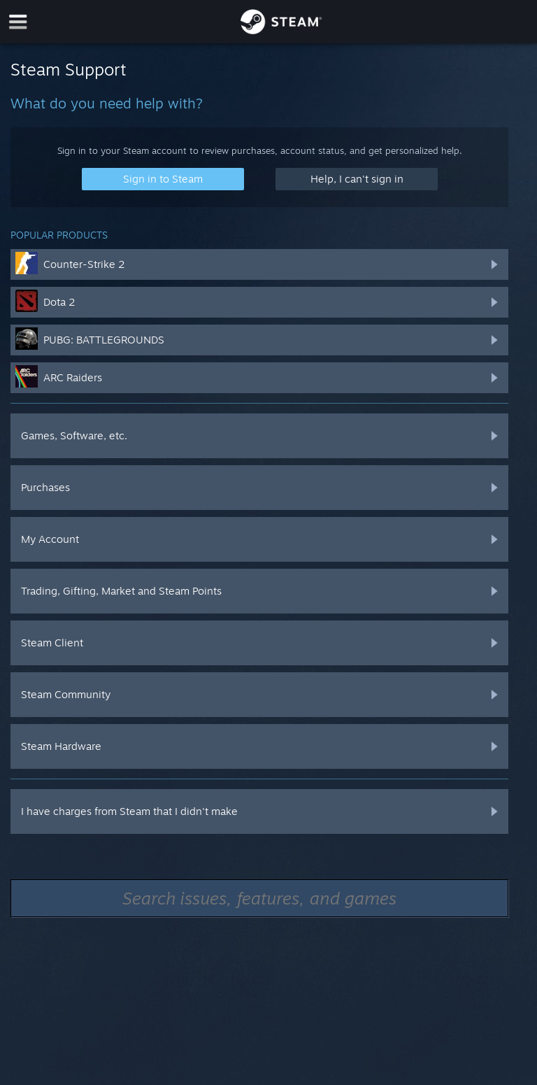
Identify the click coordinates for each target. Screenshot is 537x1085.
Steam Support (68, 69)
